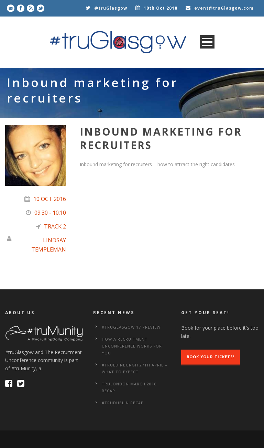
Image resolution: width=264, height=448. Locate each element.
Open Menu (207, 42)
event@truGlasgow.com (224, 8)
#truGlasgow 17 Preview (131, 327)
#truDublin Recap (123, 402)
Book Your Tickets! (210, 356)
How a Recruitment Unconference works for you (132, 346)
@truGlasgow (110, 8)
